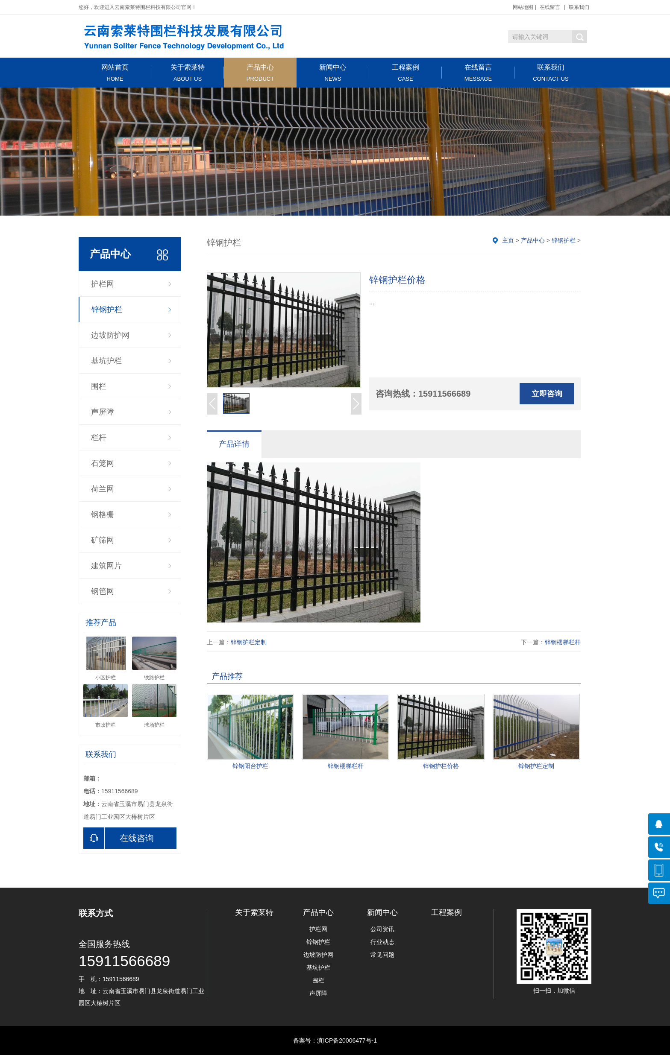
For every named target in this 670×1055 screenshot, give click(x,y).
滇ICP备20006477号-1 (347, 1040)
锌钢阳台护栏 (250, 766)
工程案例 (405, 73)
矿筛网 (102, 540)
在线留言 (550, 7)
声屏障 (102, 412)
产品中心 (260, 73)
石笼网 (102, 463)
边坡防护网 (110, 335)
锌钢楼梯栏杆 (563, 642)
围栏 (98, 386)
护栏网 (102, 284)
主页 (508, 240)
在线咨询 (118, 838)
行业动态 (382, 942)
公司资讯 (382, 929)
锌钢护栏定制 (249, 642)
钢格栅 (102, 514)
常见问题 (382, 955)
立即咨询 (547, 393)
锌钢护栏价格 (441, 766)
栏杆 (98, 437)
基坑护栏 (106, 361)
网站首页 (115, 73)
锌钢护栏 (106, 309)
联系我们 (579, 7)
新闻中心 (333, 73)
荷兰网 (102, 489)
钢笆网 (102, 591)
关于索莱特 (187, 73)
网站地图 (523, 7)
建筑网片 (106, 565)
